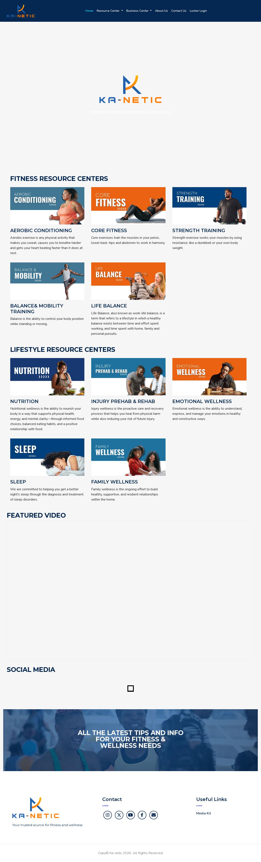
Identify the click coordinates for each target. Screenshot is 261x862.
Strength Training (198, 230)
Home (89, 11)
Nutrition (24, 401)
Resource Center (108, 11)
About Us (161, 11)
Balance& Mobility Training (36, 308)
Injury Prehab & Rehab (123, 401)
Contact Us (178, 11)
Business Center (137, 11)
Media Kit (203, 813)
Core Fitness (109, 230)
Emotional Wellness (202, 401)
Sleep (18, 482)
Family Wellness (114, 482)
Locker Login (198, 11)
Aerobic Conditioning (41, 230)
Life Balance (109, 306)
